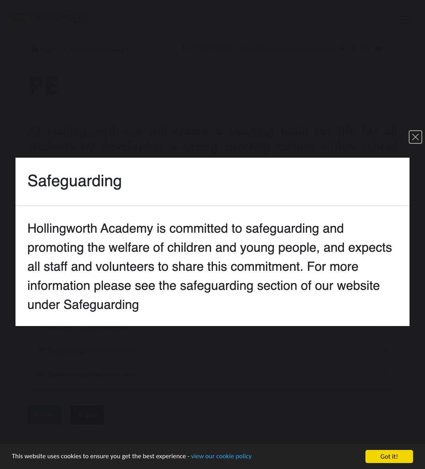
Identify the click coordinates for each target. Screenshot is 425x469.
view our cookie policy (222, 457)
